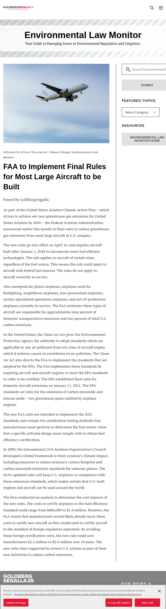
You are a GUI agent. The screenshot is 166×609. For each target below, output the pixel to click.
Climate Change (59, 152)
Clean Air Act (38, 152)
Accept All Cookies (119, 604)
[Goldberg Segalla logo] (18, 8)
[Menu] (159, 8)
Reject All (147, 604)
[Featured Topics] (140, 112)
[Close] (159, 592)
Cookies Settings (16, 604)
